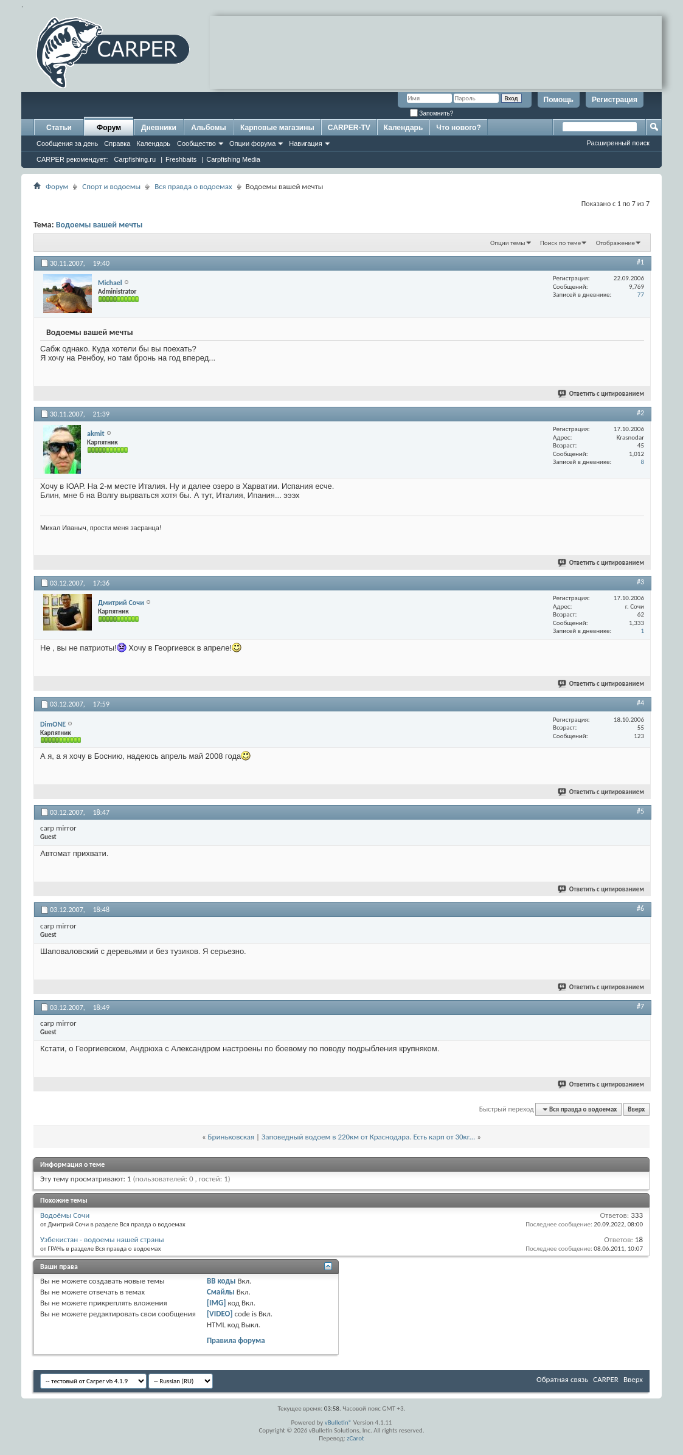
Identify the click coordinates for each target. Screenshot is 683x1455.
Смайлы (221, 1291)
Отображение (615, 243)
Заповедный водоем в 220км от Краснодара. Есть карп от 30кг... (368, 1136)
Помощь (559, 99)
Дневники (158, 127)
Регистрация (614, 99)
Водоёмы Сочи (64, 1215)
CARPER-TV (349, 127)
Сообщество (196, 143)
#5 (640, 811)
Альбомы (208, 127)
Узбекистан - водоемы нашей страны (102, 1239)
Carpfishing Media (233, 159)
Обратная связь (562, 1379)
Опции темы (507, 243)
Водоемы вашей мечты (99, 224)
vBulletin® (338, 1422)
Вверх (636, 1109)
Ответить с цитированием (601, 394)
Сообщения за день (67, 143)
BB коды (221, 1280)
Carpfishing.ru (135, 159)
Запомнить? (432, 113)
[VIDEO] (220, 1313)
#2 (640, 413)
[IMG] (216, 1302)
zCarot (355, 1438)
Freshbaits (180, 159)
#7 (640, 1006)
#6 (640, 908)
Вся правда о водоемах (193, 186)
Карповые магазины (277, 127)
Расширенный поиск (618, 143)
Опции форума (252, 143)
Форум (109, 127)
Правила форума (236, 1340)
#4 (640, 703)
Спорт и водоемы (111, 186)
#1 (640, 262)
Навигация (305, 143)
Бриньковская (231, 1136)
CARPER (606, 1379)
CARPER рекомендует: (72, 159)
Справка (117, 143)
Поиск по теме (560, 243)
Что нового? (458, 127)
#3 (640, 582)
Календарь (153, 143)
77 (640, 295)
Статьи (59, 127)
